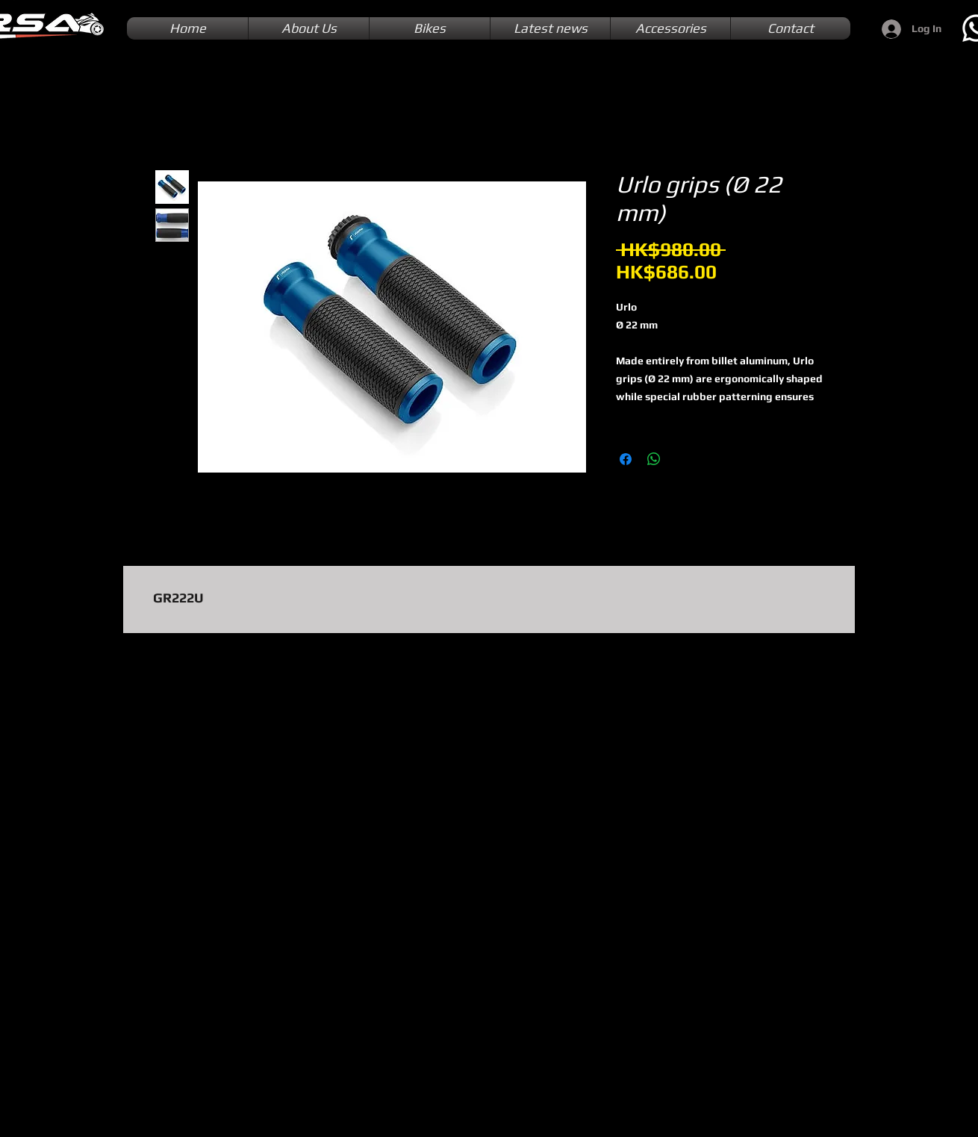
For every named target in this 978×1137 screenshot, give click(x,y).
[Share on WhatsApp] (654, 459)
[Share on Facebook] (626, 459)
